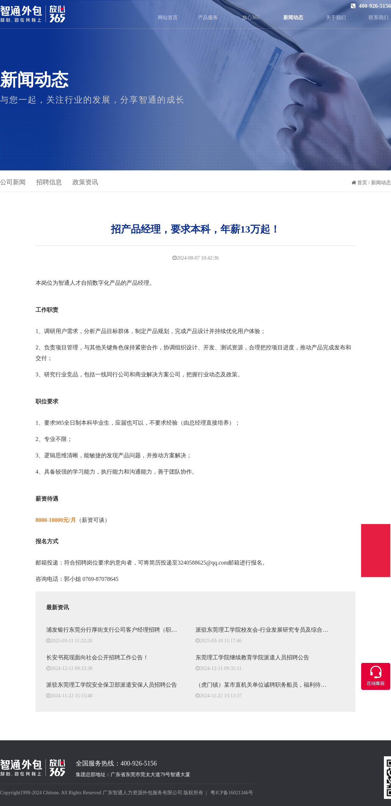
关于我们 (336, 17)
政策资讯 (85, 182)
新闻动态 (293, 17)
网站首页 (168, 17)
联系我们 (379, 17)
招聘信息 (49, 182)
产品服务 (208, 17)
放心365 (250, 17)
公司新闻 (13, 182)
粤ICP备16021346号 (231, 792)
